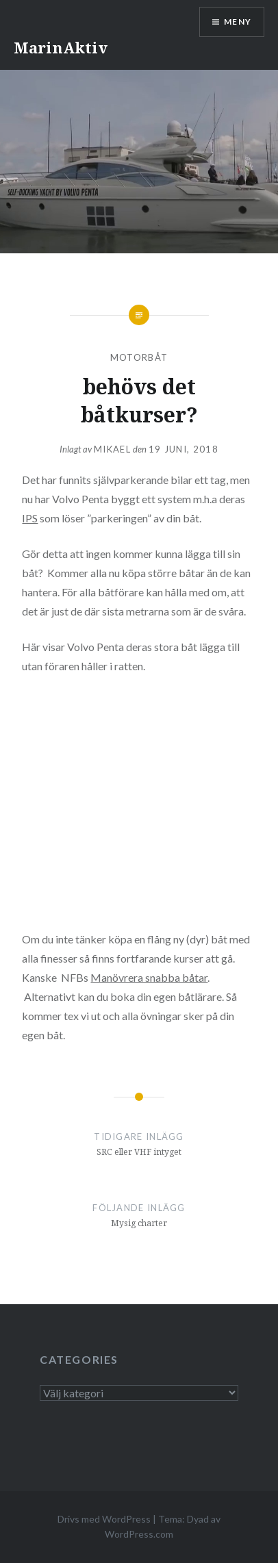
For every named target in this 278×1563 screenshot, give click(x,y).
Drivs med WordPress (104, 1519)
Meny (237, 21)
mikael (112, 449)
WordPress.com (139, 1534)
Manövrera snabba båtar (148, 977)
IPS (30, 517)
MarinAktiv (61, 47)
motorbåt (139, 357)
